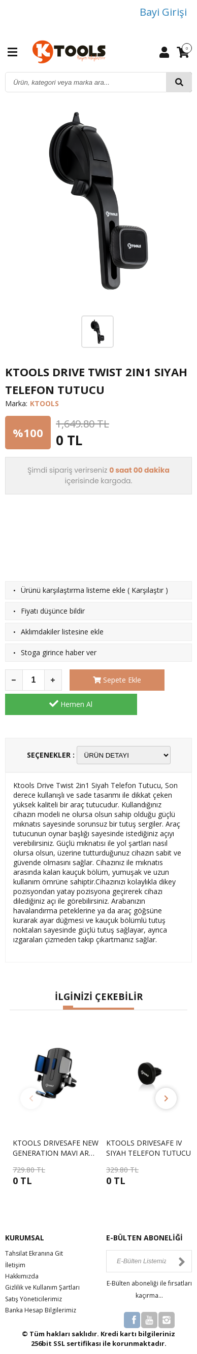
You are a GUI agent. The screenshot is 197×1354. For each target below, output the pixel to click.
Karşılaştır (147, 590)
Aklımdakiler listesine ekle (62, 631)
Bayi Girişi (163, 12)
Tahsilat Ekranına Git (34, 1229)
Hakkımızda (22, 1252)
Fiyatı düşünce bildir (53, 611)
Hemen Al (163, 679)
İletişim (15, 1240)
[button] (68, 984)
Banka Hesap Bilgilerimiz (40, 1286)
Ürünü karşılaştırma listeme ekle (73, 590)
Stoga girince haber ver (58, 652)
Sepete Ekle (98, 680)
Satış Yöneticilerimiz (33, 1274)
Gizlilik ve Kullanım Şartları (42, 1263)
